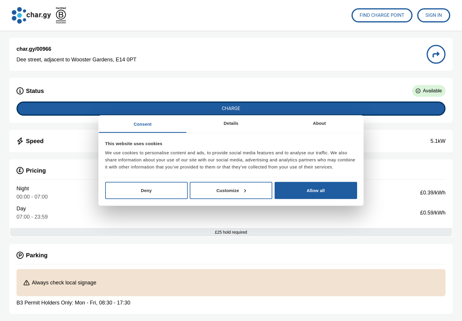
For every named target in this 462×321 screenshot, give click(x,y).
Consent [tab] (143, 124)
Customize (231, 190)
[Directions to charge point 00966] (436, 54)
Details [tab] (231, 123)
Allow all (316, 190)
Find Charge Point (382, 15)
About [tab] (319, 123)
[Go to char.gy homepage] (31, 15)
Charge (231, 108)
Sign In (433, 15)
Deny (146, 190)
